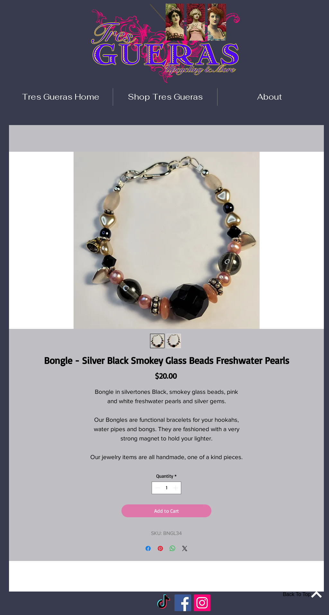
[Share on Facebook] (148, 548)
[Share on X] (185, 548)
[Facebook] (182, 602)
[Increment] (176, 488)
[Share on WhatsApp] (172, 548)
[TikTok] (163, 602)
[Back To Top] (299, 594)
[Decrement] (157, 488)
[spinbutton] (166, 488)
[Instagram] (202, 602)
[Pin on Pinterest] (160, 548)
